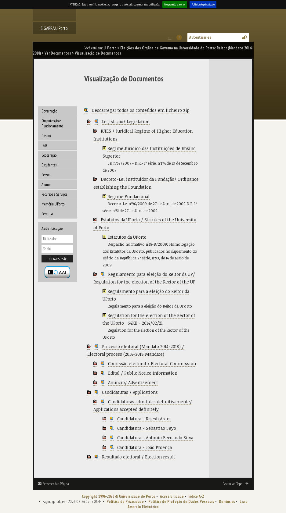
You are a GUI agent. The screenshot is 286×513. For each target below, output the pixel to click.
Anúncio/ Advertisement (133, 382)
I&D (44, 145)
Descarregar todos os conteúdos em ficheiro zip (141, 110)
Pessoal (46, 174)
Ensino (46, 135)
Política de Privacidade (125, 501)
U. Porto (110, 48)
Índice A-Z (196, 496)
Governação (49, 111)
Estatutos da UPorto (127, 237)
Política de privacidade (203, 4)
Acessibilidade (172, 496)
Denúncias (227, 501)
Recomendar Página (56, 483)
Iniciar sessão (57, 259)
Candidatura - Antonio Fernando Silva (155, 437)
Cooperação (49, 155)
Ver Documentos (58, 53)
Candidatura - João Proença (144, 447)
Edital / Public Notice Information (142, 373)
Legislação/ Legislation (126, 121)
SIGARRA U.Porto (54, 28)
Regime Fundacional (128, 196)
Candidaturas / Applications (130, 392)
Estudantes (49, 165)
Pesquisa (47, 213)
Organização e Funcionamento (52, 123)
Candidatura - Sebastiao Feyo (146, 428)
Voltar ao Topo (232, 483)
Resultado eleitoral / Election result (138, 457)
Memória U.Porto (53, 204)
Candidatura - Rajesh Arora (144, 419)
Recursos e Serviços (54, 194)
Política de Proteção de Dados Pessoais (181, 501)
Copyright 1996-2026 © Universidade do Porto (118, 496)
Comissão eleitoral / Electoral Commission (152, 363)
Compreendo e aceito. (174, 4)
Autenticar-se (200, 37)
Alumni (47, 184)
